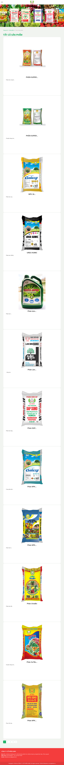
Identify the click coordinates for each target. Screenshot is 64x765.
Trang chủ (5, 30)
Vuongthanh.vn (52, 763)
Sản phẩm (11, 30)
